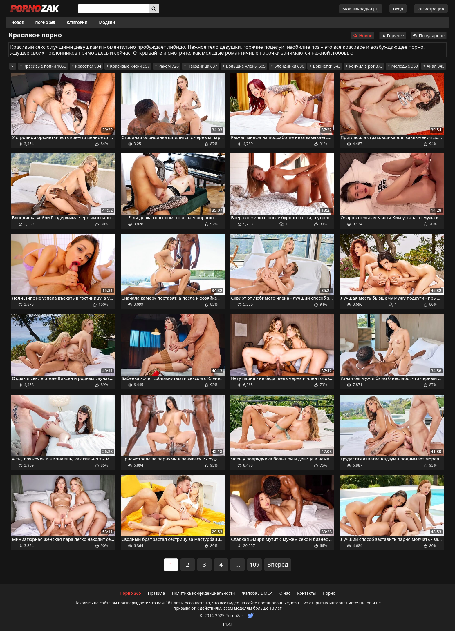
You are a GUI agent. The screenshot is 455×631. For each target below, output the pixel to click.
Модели (107, 22)
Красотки (86, 66)
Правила (156, 593)
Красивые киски (128, 66)
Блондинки (287, 66)
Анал (433, 66)
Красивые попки (42, 66)
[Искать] (154, 8)
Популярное (429, 35)
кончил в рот (363, 66)
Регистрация (431, 9)
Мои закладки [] (360, 9)
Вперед (277, 564)
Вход (398, 9)
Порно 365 (45, 22)
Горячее (392, 35)
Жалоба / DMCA (257, 593)
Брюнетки (324, 66)
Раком (166, 66)
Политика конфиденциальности (203, 593)
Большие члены (244, 66)
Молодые (402, 66)
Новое (17, 22)
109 (254, 564)
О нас (284, 593)
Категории (77, 22)
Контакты (306, 593)
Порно (329, 593)
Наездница (200, 66)
